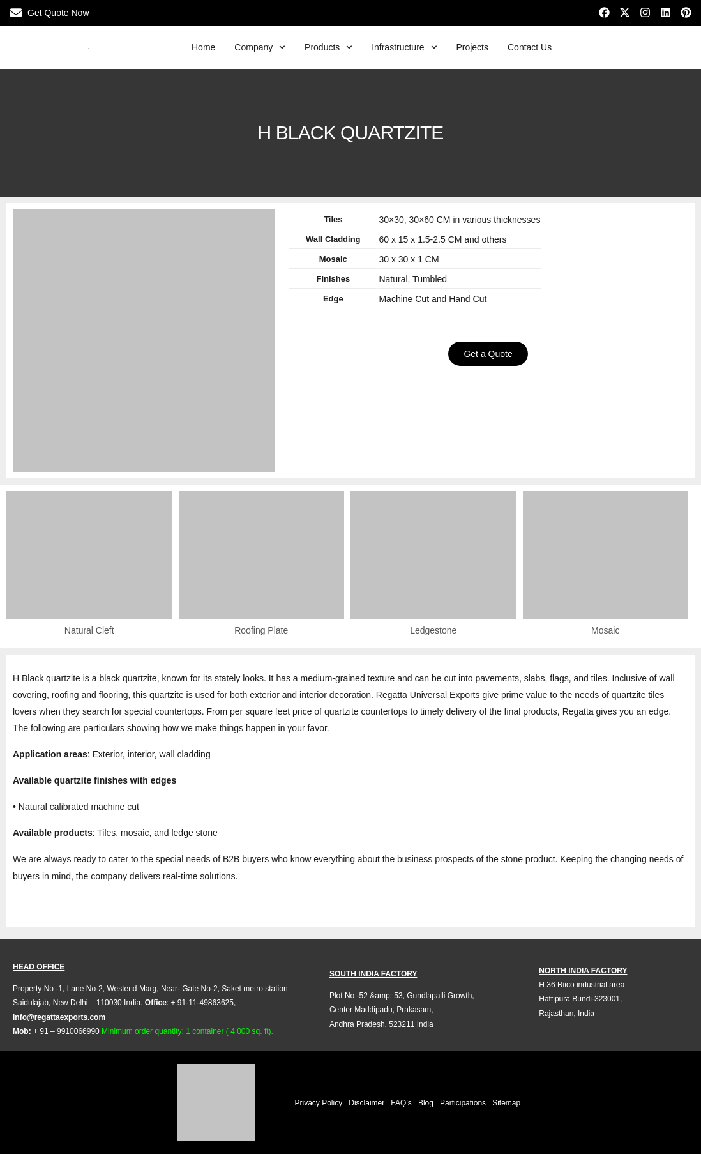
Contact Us (530, 47)
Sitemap (506, 1102)
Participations (463, 1102)
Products (328, 47)
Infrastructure (404, 47)
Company (259, 47)
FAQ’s (401, 1102)
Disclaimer (366, 1102)
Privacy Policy (319, 1102)
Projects (472, 47)
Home (203, 47)
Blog (425, 1102)
